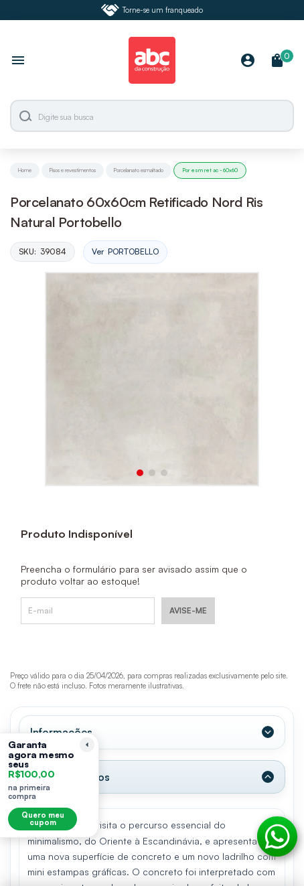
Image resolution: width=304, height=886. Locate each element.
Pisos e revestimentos (73, 170)
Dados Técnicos (70, 777)
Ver (125, 252)
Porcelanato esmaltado (138, 170)
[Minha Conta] (248, 61)
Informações (61, 732)
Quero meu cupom (42, 818)
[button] (140, 472)
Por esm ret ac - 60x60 (210, 170)
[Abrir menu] (18, 61)
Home (24, 170)
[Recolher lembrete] (87, 744)
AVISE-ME (188, 610)
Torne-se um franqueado (152, 10)
